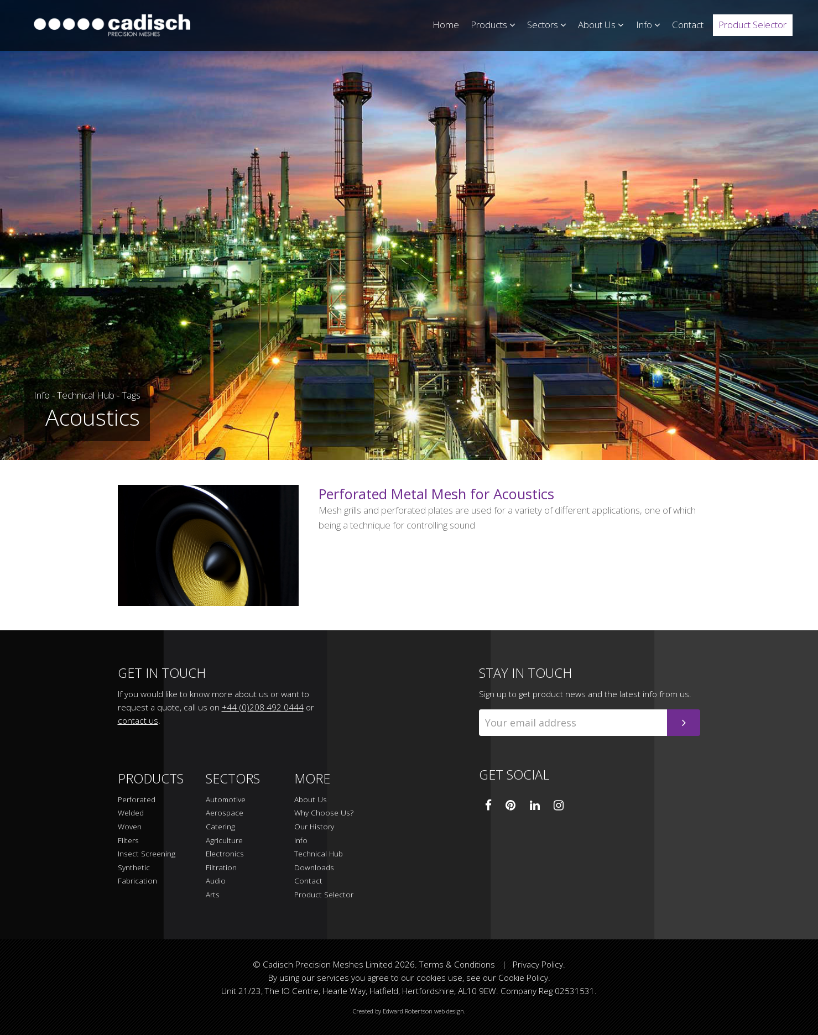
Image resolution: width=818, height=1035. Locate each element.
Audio (216, 881)
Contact (688, 24)
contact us (138, 720)
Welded (131, 813)
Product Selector (752, 24)
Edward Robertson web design (423, 1011)
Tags (131, 395)
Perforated (136, 799)
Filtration (221, 867)
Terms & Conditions (457, 964)
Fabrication (137, 881)
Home (446, 24)
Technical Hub (85, 395)
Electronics (225, 854)
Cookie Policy (523, 977)
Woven (130, 827)
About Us (601, 24)
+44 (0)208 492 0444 (263, 707)
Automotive (226, 799)
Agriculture (224, 840)
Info (648, 24)
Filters (128, 840)
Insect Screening (146, 854)
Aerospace (224, 813)
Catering (220, 827)
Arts (213, 895)
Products (493, 24)
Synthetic (134, 867)
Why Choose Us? (323, 813)
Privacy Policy (538, 964)
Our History (314, 827)
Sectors (546, 24)
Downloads (314, 867)
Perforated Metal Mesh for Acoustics (436, 493)
